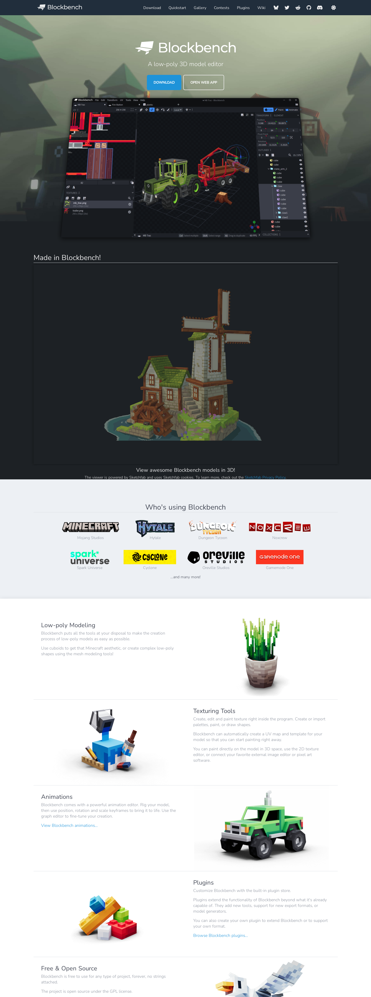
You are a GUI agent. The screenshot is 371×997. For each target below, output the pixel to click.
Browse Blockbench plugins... (220, 935)
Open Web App (203, 82)
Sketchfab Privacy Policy (265, 477)
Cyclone (150, 560)
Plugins (243, 7)
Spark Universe (90, 560)
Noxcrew (280, 530)
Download (152, 7)
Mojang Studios (90, 530)
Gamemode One (280, 560)
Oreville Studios (216, 560)
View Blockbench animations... (69, 825)
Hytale (155, 530)
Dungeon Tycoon (213, 530)
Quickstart (177, 7)
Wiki (261, 7)
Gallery (200, 7)
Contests (221, 7)
